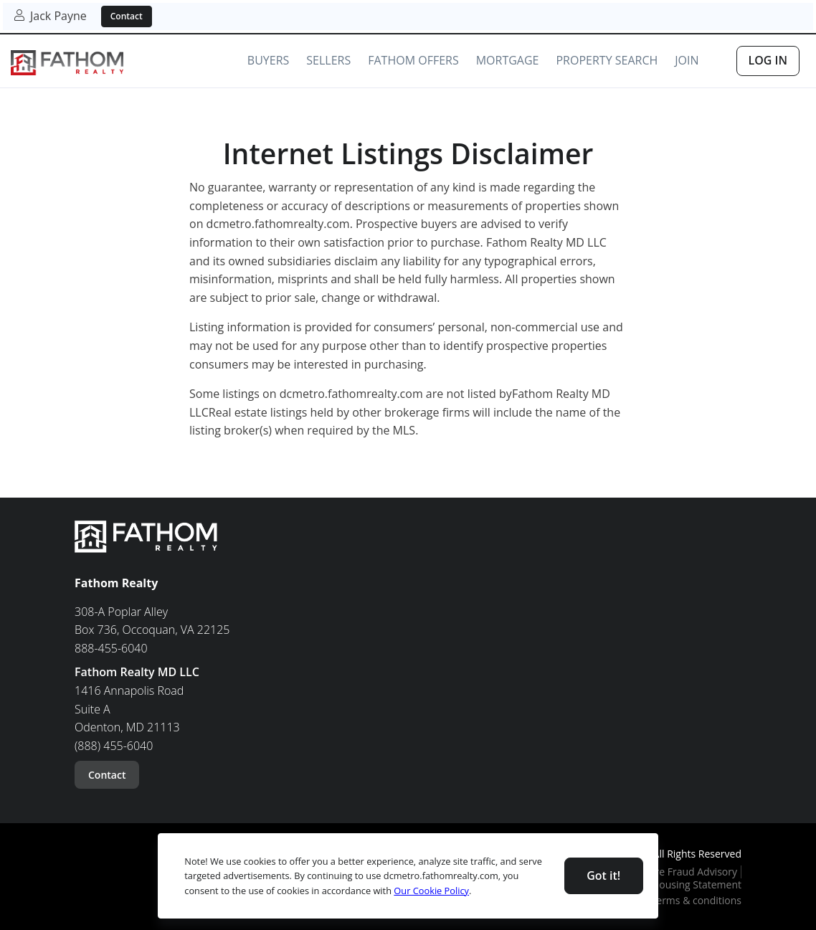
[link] (67, 63)
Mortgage (507, 60)
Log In (768, 60)
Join (686, 60)
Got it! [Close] (603, 875)
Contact (126, 16)
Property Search (607, 60)
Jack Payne (50, 16)
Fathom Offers (413, 60)
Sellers (328, 60)
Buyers (268, 60)
